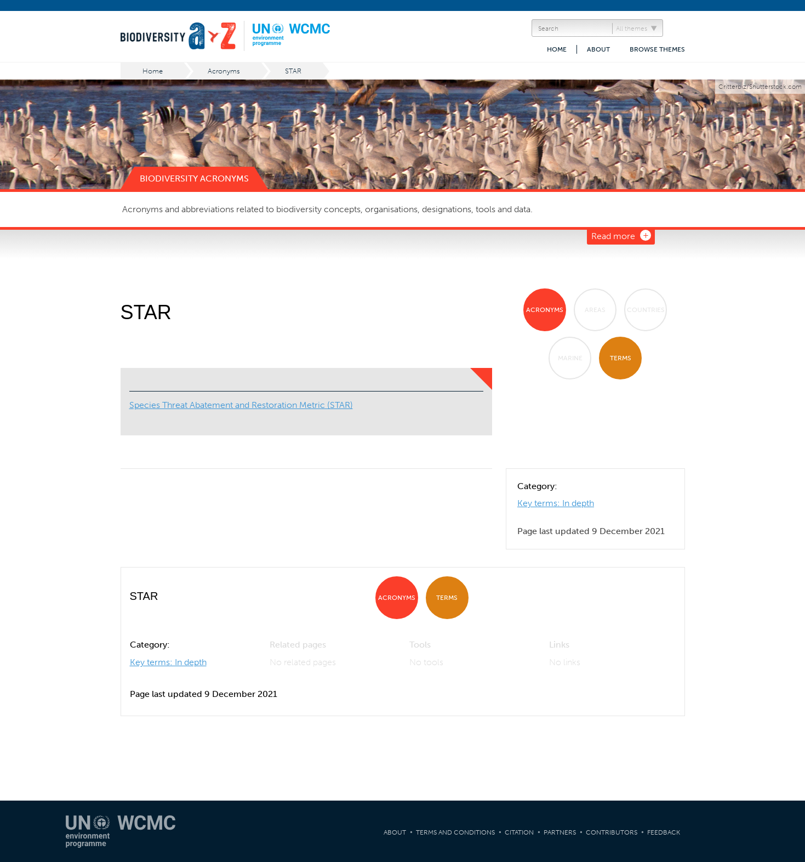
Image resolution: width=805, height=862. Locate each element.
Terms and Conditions (455, 832)
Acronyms (224, 71)
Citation (519, 832)
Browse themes (657, 49)
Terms (620, 358)
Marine (570, 358)
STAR (293, 71)
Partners (560, 832)
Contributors (611, 832)
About (598, 49)
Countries (646, 310)
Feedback (663, 832)
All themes (631, 28)
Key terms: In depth (555, 503)
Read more (613, 236)
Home (557, 49)
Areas (595, 310)
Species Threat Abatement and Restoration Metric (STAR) (241, 405)
